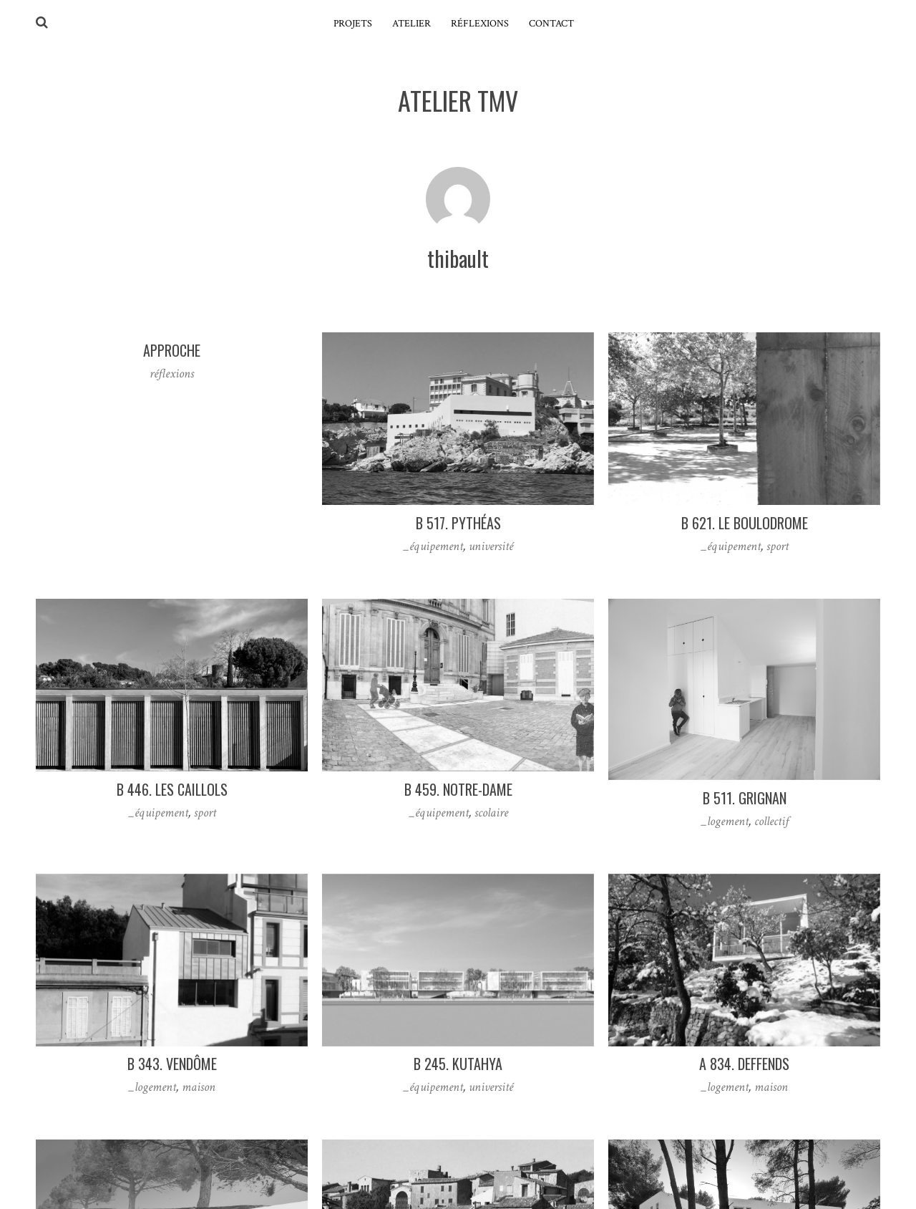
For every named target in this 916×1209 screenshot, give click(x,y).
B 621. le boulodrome (744, 523)
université (491, 546)
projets (352, 23)
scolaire (491, 812)
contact (551, 23)
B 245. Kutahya (458, 1063)
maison (198, 1087)
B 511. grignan (744, 798)
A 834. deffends (744, 1063)
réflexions (480, 23)
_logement (725, 821)
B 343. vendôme (172, 1063)
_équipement (433, 546)
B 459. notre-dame (458, 789)
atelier (411, 23)
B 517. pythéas (458, 523)
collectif (771, 821)
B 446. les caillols (172, 789)
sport (777, 546)
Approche (171, 350)
